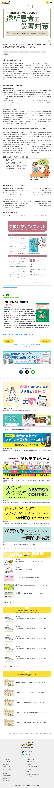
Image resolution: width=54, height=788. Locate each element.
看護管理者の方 (6, 776)
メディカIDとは (30, 777)
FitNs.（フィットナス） (32, 759)
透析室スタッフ (13, 52)
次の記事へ (45, 341)
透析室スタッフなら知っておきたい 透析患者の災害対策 (23, 733)
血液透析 (44, 52)
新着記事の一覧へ (8, 602)
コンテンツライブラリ (32, 767)
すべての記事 (5, 6)
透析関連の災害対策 (23, 52)
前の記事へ (8, 341)
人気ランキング (16, 6)
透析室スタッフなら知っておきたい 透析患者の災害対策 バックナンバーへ (27, 345)
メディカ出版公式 (27, 752)
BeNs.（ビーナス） (31, 761)
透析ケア (6, 52)
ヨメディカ (29, 764)
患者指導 (6, 54)
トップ (4, 733)
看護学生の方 (6, 781)
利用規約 (29, 772)
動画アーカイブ (38, 6)
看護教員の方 (6, 778)
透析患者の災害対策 (35, 52)
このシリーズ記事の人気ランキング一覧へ (14, 666)
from (27, 747)
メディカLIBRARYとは (7, 770)
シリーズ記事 (27, 6)
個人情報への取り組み (32, 774)
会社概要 (29, 769)
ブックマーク (6, 773)
